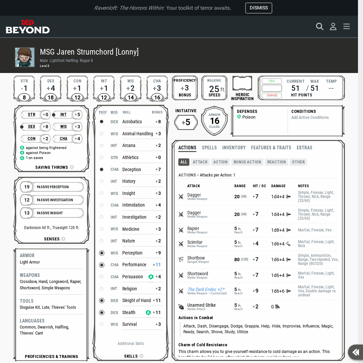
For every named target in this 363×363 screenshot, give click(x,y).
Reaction (276, 162)
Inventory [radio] (234, 147)
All (184, 162)
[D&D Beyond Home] (27, 26)
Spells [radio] (209, 147)
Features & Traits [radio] (271, 147)
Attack (200, 162)
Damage (272, 95)
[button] (51, 357)
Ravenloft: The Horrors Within (128, 8)
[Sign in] (333, 26)
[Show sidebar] (355, 352)
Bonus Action (247, 162)
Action (221, 162)
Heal (272, 81)
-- (331, 88)
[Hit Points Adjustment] (272, 88)
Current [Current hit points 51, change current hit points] (296, 81)
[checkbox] (242, 83)
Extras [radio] (304, 147)
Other (298, 162)
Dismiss (259, 7)
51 (295, 88)
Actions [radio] (187, 147)
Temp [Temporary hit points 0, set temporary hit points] (331, 81)
